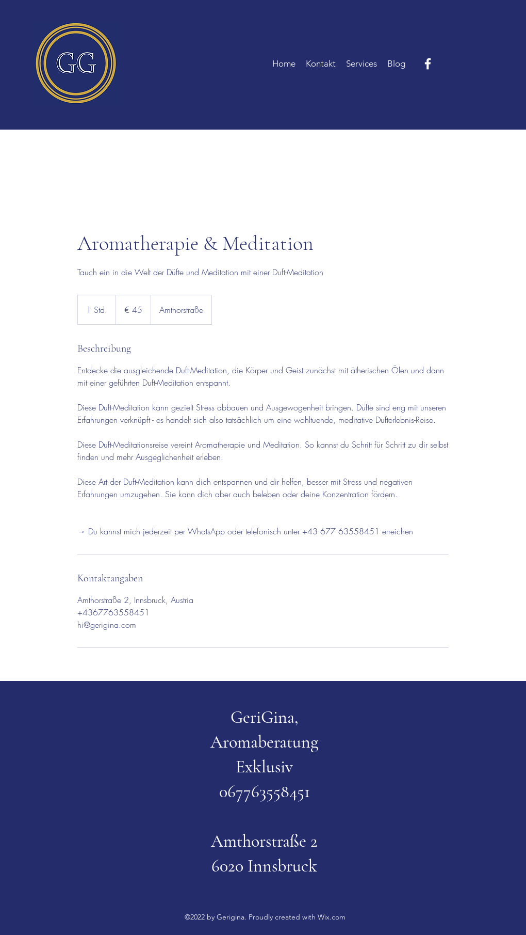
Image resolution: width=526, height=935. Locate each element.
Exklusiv (264, 767)
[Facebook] (427, 63)
